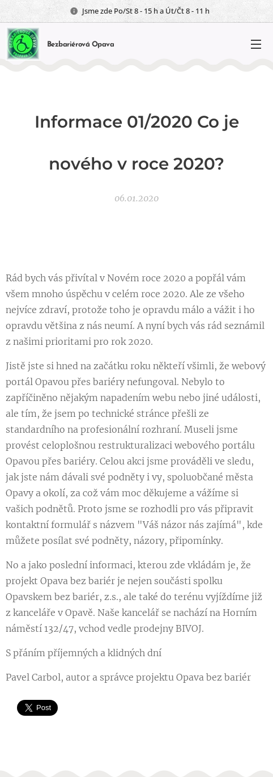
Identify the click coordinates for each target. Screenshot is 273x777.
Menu (256, 44)
